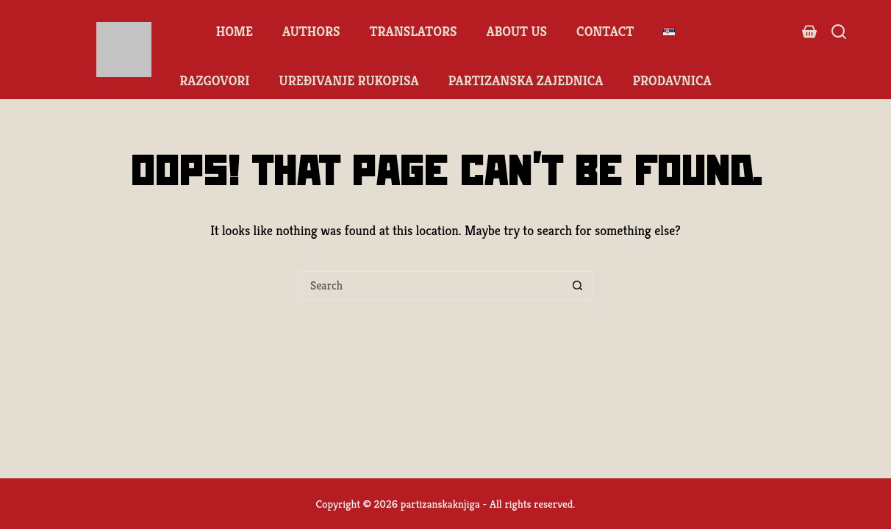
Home (234, 31)
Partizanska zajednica (526, 80)
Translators (413, 31)
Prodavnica (672, 80)
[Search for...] (430, 286)
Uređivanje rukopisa (349, 80)
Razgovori (214, 80)
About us (516, 31)
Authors (311, 31)
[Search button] (578, 286)
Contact (605, 31)
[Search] (838, 31)
